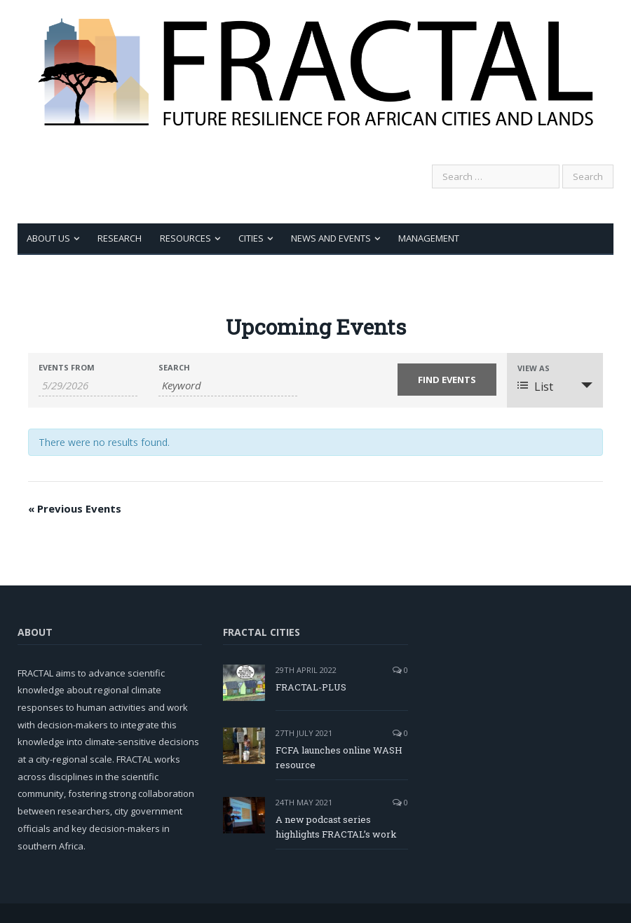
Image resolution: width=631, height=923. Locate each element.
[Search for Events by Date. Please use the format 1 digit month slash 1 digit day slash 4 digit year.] (88, 385)
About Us (48, 238)
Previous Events (74, 508)
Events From (67, 367)
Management (428, 238)
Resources (185, 238)
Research (119, 238)
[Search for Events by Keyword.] (227, 385)
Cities (251, 238)
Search (174, 367)
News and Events (331, 238)
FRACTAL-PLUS (311, 687)
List (535, 386)
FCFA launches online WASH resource (339, 757)
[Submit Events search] (447, 379)
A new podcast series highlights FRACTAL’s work (336, 826)
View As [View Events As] (533, 368)
